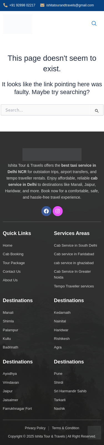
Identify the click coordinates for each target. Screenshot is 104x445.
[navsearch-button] (94, 23)
